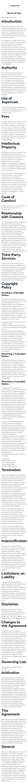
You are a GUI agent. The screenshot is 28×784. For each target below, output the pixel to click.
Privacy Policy (22, 42)
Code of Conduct (8, 42)
